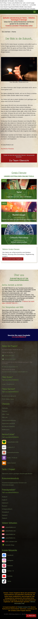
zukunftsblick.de (10, 531)
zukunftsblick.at (10, 534)
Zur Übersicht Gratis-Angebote (13, 259)
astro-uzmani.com (11, 541)
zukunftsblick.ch (10, 527)
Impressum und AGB (8, 423)
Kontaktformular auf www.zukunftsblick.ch (14, 372)
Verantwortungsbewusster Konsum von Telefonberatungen (14, 484)
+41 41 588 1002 (9, 356)
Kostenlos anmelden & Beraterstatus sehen (19, 26)
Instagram (10, 560)
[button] (34, 12)
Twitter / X (10, 571)
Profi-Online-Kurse (8, 399)
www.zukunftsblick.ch (19, 337)
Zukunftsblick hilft (12, 442)
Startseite (5, 408)
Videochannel (11, 463)
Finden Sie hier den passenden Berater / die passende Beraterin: (19, 158)
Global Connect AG (24, 607)
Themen (4, 411)
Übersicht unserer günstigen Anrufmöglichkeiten (17, 473)
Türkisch (4, 518)
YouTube (9, 576)
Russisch (4, 506)
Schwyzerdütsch (7, 509)
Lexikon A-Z (11, 447)
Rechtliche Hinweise (7, 148)
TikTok (9, 581)
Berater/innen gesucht (9, 396)
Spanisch (4, 515)
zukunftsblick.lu (10, 538)
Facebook (10, 555)
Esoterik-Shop (9, 545)
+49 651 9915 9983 (10, 359)
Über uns (5, 417)
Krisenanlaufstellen (13, 452)
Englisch (4, 500)
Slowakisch (5, 512)
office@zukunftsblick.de (11, 367)
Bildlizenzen (5, 429)
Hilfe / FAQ (5, 414)
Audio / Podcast (12, 458)
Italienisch (5, 503)
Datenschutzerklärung (9, 420)
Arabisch (4, 497)
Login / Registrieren (8, 384)
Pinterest (10, 565)
